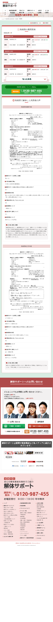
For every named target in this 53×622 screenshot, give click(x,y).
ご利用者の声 (7, 541)
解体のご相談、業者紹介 (26, 531)
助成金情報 (22, 524)
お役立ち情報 (40, 521)
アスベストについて (25, 526)
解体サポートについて (9, 524)
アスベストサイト (41, 554)
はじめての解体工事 (8, 555)
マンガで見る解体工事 (42, 536)
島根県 (16, 18)
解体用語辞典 (40, 523)
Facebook (39, 556)
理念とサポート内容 (8, 526)
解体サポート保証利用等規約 (27, 556)
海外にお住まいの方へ (9, 531)
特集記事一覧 (40, 538)
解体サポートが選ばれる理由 (10, 533)
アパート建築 (23, 554)
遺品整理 (22, 546)
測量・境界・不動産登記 (26, 538)
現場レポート (40, 535)
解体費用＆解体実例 (10, 18)
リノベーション (24, 550)
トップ (5, 12)
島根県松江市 (9, 36)
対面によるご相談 (8, 539)
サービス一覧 (23, 529)
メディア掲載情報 (8, 550)
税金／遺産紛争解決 (25, 540)
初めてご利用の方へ (8, 530)
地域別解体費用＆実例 (25, 521)
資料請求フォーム (41, 546)
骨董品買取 (22, 542)
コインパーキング (24, 552)
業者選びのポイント (41, 529)
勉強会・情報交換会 (8, 552)
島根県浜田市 (9, 66)
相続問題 (22, 535)
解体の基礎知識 (40, 525)
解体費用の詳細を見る (40, 36)
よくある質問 (40, 541)
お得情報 (39, 527)
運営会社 (6, 547)
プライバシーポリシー (36, 561)
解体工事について (41, 531)
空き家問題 (22, 537)
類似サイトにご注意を (9, 543)
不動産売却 (22, 533)
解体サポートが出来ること (10, 528)
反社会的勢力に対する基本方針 (25, 561)
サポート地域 (7, 535)
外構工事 (22, 548)
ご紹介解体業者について (9, 537)
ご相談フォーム (7, 545)
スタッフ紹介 (7, 548)
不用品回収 (22, 544)
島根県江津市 (9, 51)
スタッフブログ (40, 549)
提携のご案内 (40, 551)
